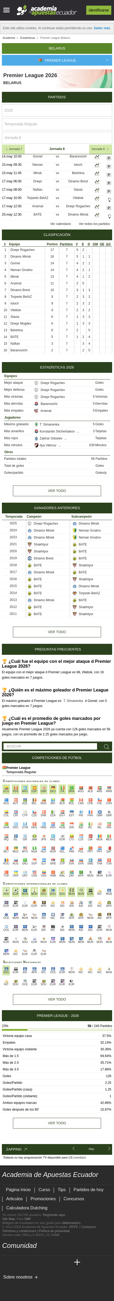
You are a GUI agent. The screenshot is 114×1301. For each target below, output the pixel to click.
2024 (13, 530)
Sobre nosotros (18, 1277)
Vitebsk (78, 198)
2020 (13, 551)
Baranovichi (78, 156)
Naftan (37, 189)
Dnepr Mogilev (21, 323)
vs (57, 156)
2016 (13, 579)
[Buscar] (106, 747)
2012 (13, 607)
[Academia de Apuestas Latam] (57, 1262)
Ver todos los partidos (94, 224)
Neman (37, 165)
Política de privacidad (54, 1231)
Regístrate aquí (54, 1215)
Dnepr (37, 181)
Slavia (78, 189)
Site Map (8, 1219)
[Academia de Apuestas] (46, 1262)
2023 (13, 537)
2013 (13, 600)
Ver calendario (60, 224)
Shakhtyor (37, 544)
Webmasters (71, 1223)
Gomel (37, 156)
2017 (13, 572)
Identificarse (99, 10)
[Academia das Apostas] (16, 1262)
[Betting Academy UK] (67, 1262)
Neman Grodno (22, 270)
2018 (13, 565)
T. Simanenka (46, 424)
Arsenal (37, 206)
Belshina (78, 173)
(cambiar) (79, 1157)
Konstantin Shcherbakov (54, 431)
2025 (13, 523)
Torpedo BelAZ (37, 198)
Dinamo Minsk (78, 214)
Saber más (102, 28)
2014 (13, 593)
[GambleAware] (16, 1285)
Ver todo (57, 491)
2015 (13, 586)
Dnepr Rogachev (78, 206)
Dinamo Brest (78, 181)
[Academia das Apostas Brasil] (27, 1262)
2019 (13, 558)
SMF (27, 1219)
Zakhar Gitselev (48, 438)
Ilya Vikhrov (45, 445)
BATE (37, 214)
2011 (13, 614)
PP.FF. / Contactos (82, 1227)
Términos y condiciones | (20, 1231)
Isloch (78, 165)
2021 (13, 544)
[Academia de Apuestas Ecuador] (6, 1262)
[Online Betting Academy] (37, 1262)
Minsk (37, 173)
